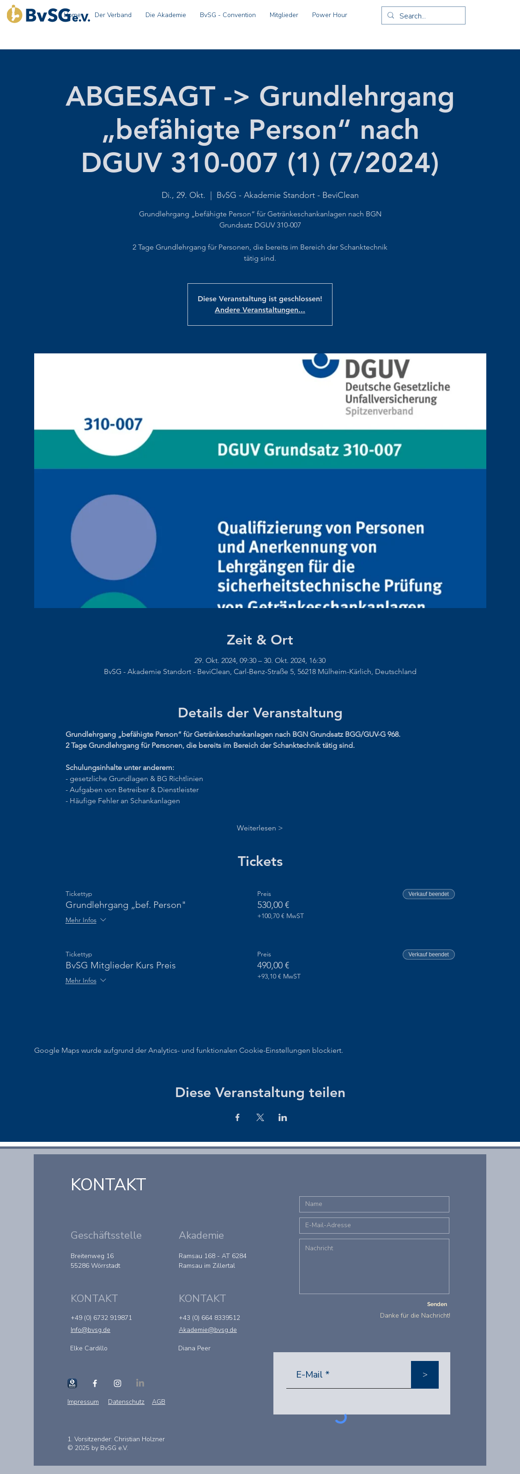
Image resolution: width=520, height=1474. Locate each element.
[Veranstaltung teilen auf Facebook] (237, 1117)
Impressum (83, 1401)
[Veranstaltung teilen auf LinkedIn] (282, 1117)
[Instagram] (117, 1383)
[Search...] (422, 16)
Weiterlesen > (260, 828)
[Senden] (436, 1304)
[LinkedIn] (140, 1383)
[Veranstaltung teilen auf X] (260, 1117)
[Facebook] (95, 1383)
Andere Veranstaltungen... (260, 309)
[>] (425, 1375)
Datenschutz (126, 1401)
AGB (158, 1401)
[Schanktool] (72, 1383)
